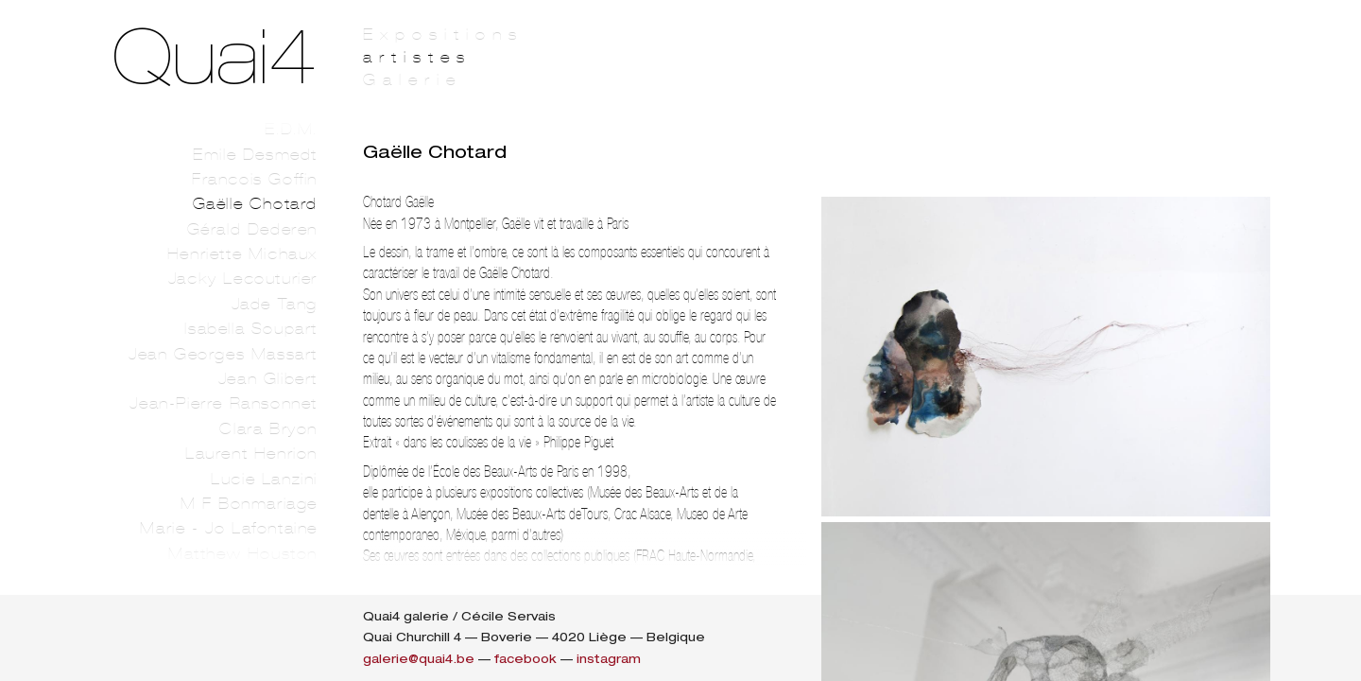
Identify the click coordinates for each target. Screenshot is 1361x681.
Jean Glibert (268, 379)
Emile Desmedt (255, 155)
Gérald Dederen (252, 229)
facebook (525, 659)
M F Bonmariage (249, 504)
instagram (609, 659)
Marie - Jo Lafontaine (229, 528)
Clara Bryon (268, 429)
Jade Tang (275, 304)
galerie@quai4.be (418, 659)
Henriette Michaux (242, 254)
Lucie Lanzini (264, 479)
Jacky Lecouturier (243, 279)
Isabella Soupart (251, 329)
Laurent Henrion (251, 454)
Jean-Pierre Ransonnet (223, 403)
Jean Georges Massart (223, 354)
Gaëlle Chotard (255, 204)
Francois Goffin (255, 179)
